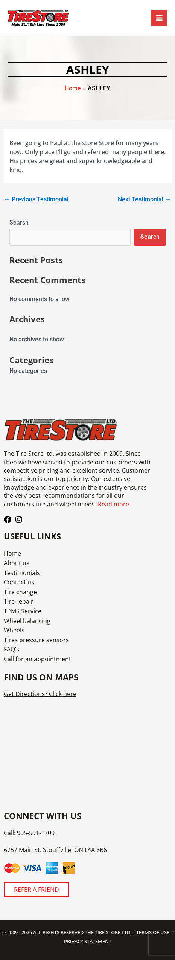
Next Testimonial (144, 199)
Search (19, 222)
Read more (113, 504)
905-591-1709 (36, 833)
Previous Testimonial (36, 199)
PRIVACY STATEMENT (87, 941)
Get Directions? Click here (40, 694)
